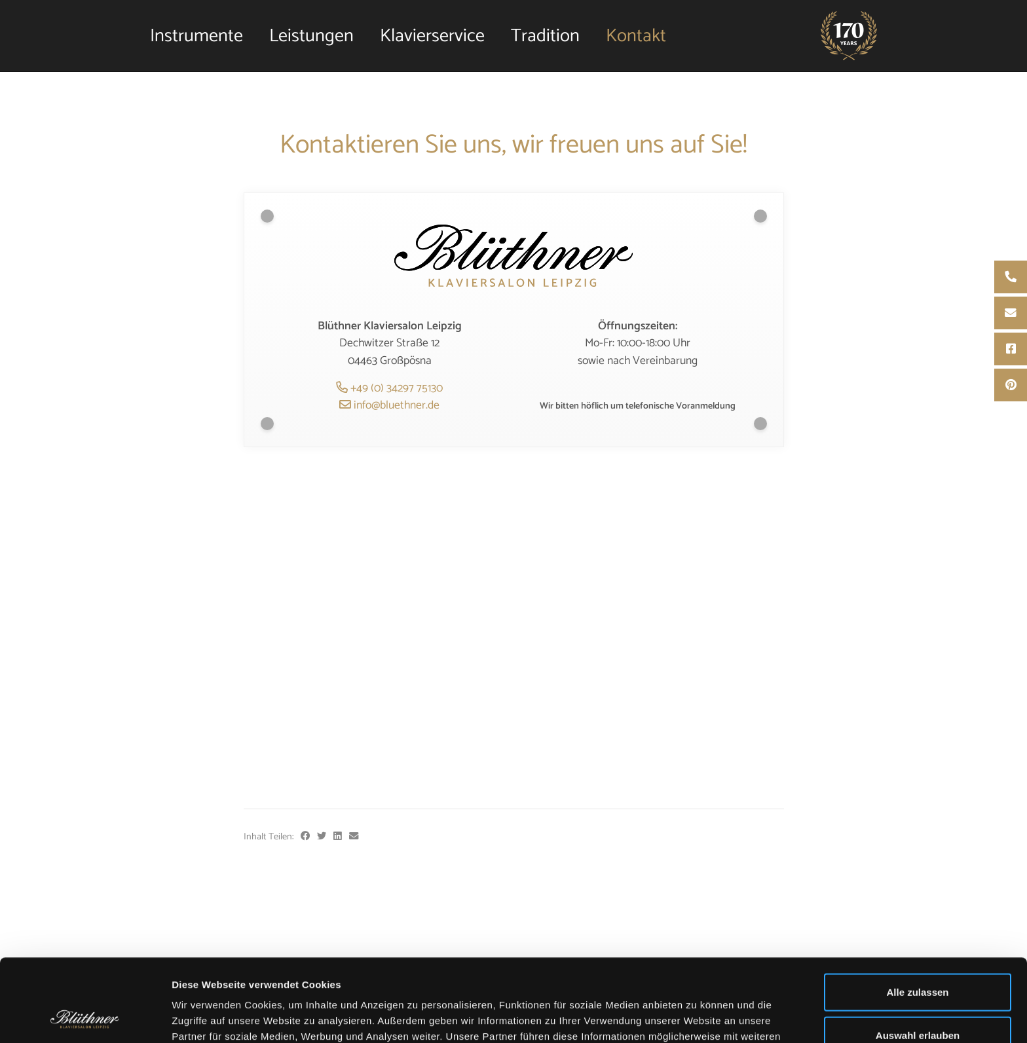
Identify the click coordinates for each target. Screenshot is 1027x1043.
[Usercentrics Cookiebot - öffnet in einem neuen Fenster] (85, 1017)
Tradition (545, 36)
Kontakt (636, 36)
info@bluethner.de (389, 405)
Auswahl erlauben (918, 957)
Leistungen (311, 36)
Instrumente (196, 36)
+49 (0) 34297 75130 (389, 388)
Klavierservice (432, 36)
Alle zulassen (917, 914)
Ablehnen (917, 1000)
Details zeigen (696, 1017)
